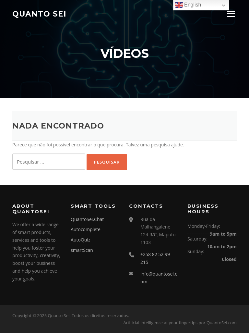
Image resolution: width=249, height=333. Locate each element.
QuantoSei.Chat (87, 219)
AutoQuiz (80, 240)
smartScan (82, 250)
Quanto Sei (39, 13)
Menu (231, 14)
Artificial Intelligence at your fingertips (160, 323)
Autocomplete (86, 229)
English (188, 5)
